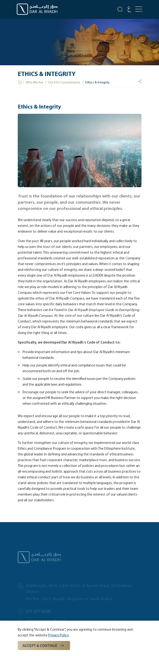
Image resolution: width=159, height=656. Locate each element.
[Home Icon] (20, 82)
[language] (129, 9)
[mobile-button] (138, 9)
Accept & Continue (44, 646)
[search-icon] (120, 10)
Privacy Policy (58, 635)
